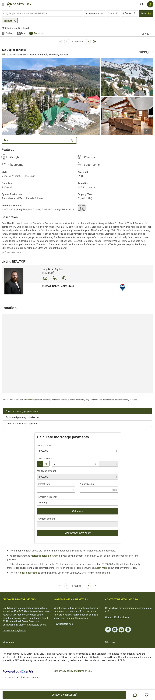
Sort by (145, 33)
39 (148, 131)
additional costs (28, 572)
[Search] (142, 4)
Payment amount (46, 518)
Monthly (43, 502)
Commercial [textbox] (92, 13)
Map (23, 33)
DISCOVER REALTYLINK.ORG (19, 599)
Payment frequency (47, 496)
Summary (39, 33)
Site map (110, 642)
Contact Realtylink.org (117, 617)
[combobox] (42, 13)
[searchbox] (40, 13)
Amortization (87, 484)
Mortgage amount (46, 471)
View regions (9, 642)
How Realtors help (63, 623)
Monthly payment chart (77, 532)
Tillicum (8, 21)
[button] (51, 96)
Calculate (77, 511)
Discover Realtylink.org (15, 630)
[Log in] (150, 4)
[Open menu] (3, 4)
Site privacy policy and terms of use (73, 671)
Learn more (101, 567)
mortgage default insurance (45, 555)
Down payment (45, 458)
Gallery (10, 33)
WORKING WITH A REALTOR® (71, 599)
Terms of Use (29, 400)
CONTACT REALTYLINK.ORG (121, 599)
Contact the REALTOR (64, 694)
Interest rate (43, 484)
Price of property (46, 445)
